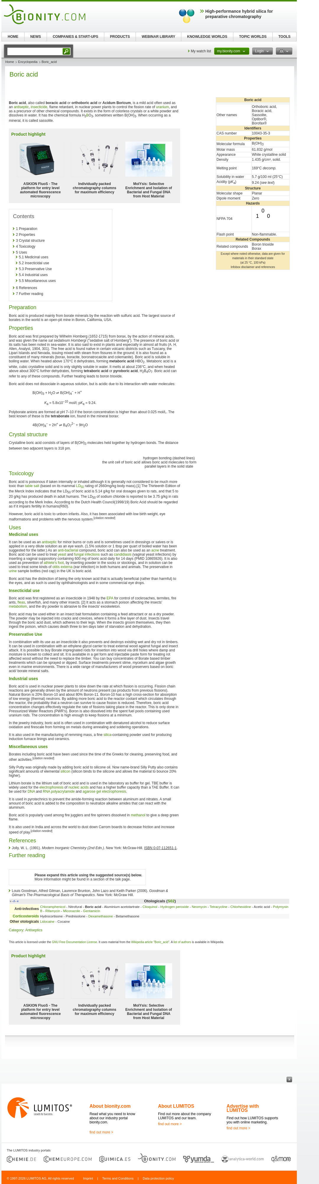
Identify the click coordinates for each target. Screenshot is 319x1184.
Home (9, 62)
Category (16, 930)
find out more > (101, 1132)
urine (13, 571)
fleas (21, 602)
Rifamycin (52, 911)
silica (107, 735)
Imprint (88, 1178)
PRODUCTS (120, 37)
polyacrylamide (63, 791)
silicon (65, 771)
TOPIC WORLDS (252, 37)
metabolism (18, 606)
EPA (110, 598)
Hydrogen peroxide (174, 907)
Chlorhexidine (240, 907)
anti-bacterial (68, 550)
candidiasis (122, 554)
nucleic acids (78, 787)
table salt (32, 486)
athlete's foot (54, 563)
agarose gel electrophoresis (104, 791)
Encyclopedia (27, 62)
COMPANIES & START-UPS (75, 37)
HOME (13, 37)
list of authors (182, 942)
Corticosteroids (26, 916)
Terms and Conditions (118, 1178)
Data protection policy (158, 1178)
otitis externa (62, 567)
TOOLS (284, 37)
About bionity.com (110, 1106)
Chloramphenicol (52, 907)
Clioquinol (150, 907)
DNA (31, 791)
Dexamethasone (100, 916)
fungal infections (87, 554)
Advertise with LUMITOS (243, 1108)
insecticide (39, 107)
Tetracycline (218, 907)
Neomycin (199, 907)
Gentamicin (91, 911)
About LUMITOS (176, 1106)
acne (155, 550)
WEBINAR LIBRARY (158, 37)
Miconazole (71, 911)
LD (80, 486)
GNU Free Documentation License (74, 942)
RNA (46, 791)
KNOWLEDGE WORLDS (207, 37)
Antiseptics (33, 930)
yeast (62, 554)
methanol (138, 815)
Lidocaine (47, 921)
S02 (171, 901)
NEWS (35, 37)
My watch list (201, 51)
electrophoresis (51, 787)
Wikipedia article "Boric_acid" (150, 942)
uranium (162, 107)
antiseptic (21, 107)
